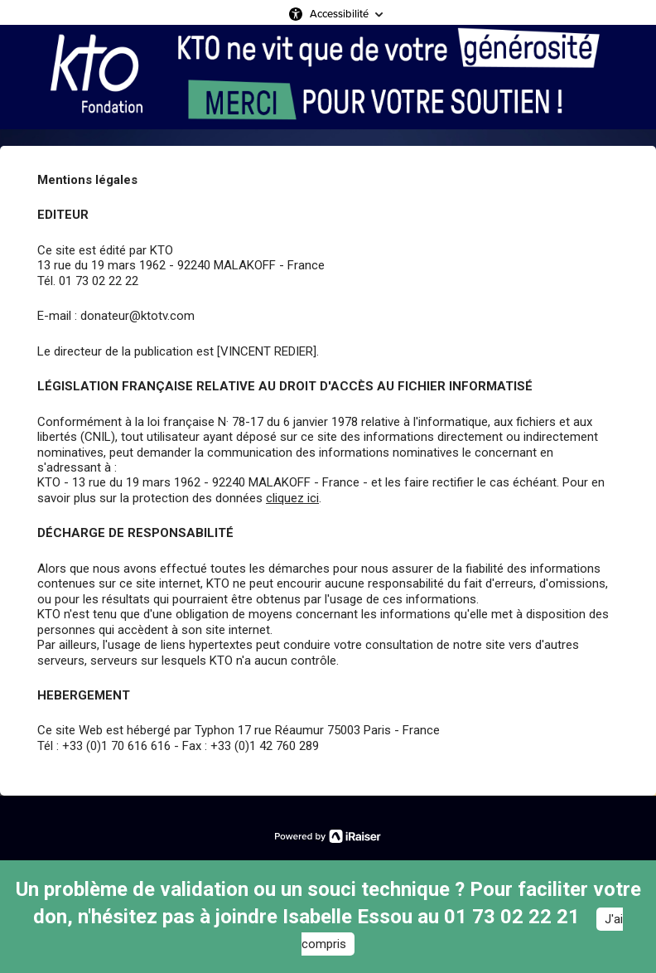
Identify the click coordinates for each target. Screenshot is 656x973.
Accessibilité (339, 14)
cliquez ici (292, 498)
